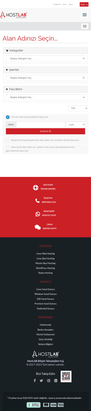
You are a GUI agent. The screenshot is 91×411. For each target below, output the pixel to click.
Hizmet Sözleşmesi (45, 334)
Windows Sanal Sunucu (46, 294)
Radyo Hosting (45, 273)
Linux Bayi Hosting (46, 258)
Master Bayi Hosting (45, 263)
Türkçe (56, 4)
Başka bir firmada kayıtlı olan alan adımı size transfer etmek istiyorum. (43, 140)
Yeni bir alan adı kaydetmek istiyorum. (27, 117)
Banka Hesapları (45, 329)
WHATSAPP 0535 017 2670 (49, 213)
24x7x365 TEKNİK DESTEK (47, 187)
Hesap (84, 4)
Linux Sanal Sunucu (45, 289)
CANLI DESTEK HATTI (49, 226)
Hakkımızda (45, 325)
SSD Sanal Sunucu (45, 299)
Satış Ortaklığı (45, 339)
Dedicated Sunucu (45, 308)
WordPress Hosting (45, 268)
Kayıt (71, 4)
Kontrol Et (45, 131)
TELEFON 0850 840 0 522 (49, 200)
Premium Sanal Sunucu (45, 303)
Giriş (65, 4)
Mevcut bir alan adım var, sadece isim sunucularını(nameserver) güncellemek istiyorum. (40, 148)
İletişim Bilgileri (45, 344)
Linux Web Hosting (45, 253)
